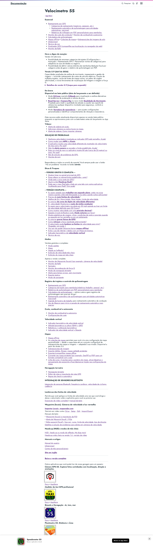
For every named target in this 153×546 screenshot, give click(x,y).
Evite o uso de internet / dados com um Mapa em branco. (70, 230)
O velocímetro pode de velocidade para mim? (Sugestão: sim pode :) (74, 225)
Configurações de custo (57, 315)
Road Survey (53, 101)
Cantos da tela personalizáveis (56, 448)
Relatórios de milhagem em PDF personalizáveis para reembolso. (76, 32)
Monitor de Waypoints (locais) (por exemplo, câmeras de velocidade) (75, 261)
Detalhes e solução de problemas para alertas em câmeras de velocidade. (73, 424)
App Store (49, 16)
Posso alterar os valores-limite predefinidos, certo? (67, 177)
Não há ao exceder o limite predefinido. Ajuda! (72, 148)
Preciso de (64, 197)
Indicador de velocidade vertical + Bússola (64, 330)
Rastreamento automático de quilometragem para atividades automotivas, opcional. (74, 29)
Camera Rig (66, 101)
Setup (73, 411)
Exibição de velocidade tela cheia (61, 252)
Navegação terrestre (56, 372)
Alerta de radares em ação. (58, 126)
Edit (78, 411)
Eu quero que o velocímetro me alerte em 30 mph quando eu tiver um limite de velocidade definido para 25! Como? (77, 207)
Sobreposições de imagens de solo (91, 39)
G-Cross (56, 96)
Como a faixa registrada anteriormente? (67, 221)
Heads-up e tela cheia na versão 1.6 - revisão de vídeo (66, 435)
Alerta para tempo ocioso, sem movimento (64, 273)
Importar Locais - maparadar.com (59, 408)
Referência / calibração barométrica (62, 327)
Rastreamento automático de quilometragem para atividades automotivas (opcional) (76, 297)
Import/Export (87, 411)
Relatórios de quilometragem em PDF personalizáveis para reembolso (75, 290)
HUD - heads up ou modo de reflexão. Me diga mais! (65, 432)
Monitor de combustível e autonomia (88, 34)
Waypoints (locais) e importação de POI (61, 416)
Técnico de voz (54, 44)
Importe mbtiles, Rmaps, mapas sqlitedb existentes (67, 351)
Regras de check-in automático (60, 376)
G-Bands (72, 96)
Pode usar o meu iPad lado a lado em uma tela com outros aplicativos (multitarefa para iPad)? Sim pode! (75, 185)
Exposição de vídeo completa (56, 400)
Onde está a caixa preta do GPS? (61, 179)
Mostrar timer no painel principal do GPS (64, 175)
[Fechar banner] (149, 539)
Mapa (50, 248)
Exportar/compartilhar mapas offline (62, 353)
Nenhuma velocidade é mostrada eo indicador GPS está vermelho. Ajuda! (77, 139)
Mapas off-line (53, 39)
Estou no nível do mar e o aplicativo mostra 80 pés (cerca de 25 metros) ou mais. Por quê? (77, 151)
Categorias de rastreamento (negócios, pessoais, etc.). (72, 26)
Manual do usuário (52, 443)
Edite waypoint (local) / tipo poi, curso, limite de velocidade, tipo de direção (76, 422)
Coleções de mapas (68, 39)
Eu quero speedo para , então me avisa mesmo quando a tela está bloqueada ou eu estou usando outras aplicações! (77, 193)
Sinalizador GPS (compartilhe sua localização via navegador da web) (75, 46)
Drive (67, 411)
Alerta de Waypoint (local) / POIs (59, 419)
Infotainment (53, 41)
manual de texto (76, 400)
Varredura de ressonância (64, 109)
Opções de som (54, 157)
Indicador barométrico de (66, 233)
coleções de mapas (58, 340)
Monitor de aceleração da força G (61, 268)
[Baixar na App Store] (120, 541)
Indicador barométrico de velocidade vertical (65, 323)
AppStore (54, 484)
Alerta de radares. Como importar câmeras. (65, 131)
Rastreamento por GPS (57, 23)
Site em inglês (51, 452)
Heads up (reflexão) (56, 250)
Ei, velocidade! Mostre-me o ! (70, 204)
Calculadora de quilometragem (60, 37)
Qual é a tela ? (60, 182)
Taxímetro (52, 266)
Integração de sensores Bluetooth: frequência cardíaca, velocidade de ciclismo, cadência (76, 385)
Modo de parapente (56, 277)
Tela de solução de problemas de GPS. (63, 154)
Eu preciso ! (71, 201)
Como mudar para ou (61, 141)
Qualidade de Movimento (95, 101)
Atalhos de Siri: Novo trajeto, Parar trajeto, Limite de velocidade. (73, 199)
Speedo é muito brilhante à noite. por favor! (71, 212)
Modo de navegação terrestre (59, 270)
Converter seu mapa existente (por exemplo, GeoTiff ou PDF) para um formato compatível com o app (75, 356)
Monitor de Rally (54, 48)
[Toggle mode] (133, 3)
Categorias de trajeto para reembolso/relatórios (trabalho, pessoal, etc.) (76, 287)
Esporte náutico (54, 275)
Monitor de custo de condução (60, 34)
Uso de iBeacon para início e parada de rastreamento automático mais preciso (75, 304)
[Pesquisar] (126, 3)
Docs (47, 484)
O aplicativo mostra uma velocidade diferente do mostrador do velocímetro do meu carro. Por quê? (77, 144)
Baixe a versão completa (55, 458)
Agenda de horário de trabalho (60, 301)
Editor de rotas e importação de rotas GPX (64, 374)
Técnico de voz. (54, 235)
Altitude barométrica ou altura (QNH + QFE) (65, 325)
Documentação (18, 3)
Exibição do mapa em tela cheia (60, 255)
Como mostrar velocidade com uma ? (70, 210)
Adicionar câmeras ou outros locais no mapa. (66, 129)
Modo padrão (53, 245)
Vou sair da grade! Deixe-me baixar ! (68, 228)
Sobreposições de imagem (58, 348)
